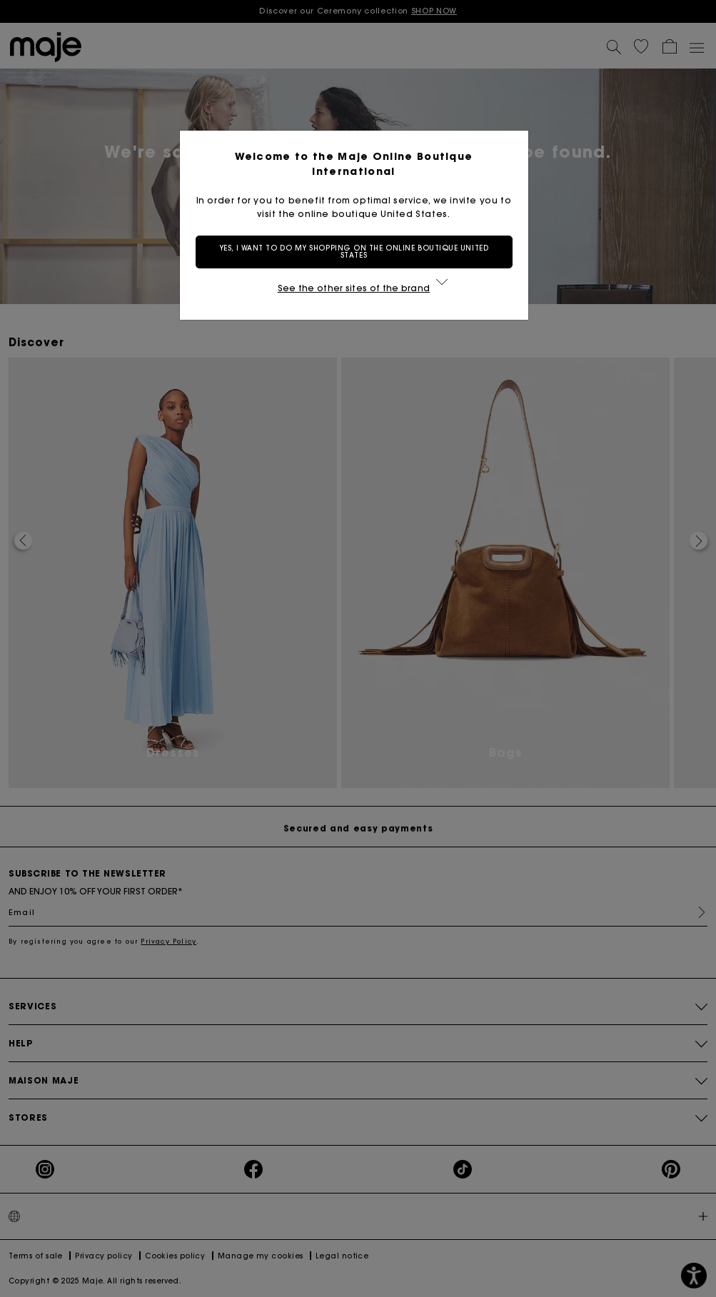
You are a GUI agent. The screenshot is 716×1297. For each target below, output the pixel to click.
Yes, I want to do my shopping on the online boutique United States (358, 251)
